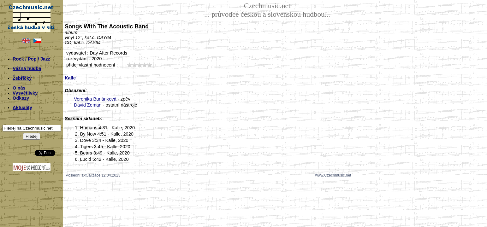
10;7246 (129, 64)
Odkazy (21, 98)
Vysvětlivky (25, 93)
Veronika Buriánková (95, 99)
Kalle (70, 77)
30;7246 (139, 64)
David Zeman (87, 105)
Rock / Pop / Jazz (31, 58)
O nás (19, 87)
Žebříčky (22, 78)
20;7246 (134, 64)
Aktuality (22, 107)
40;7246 (144, 64)
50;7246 (149, 64)
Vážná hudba (27, 68)
